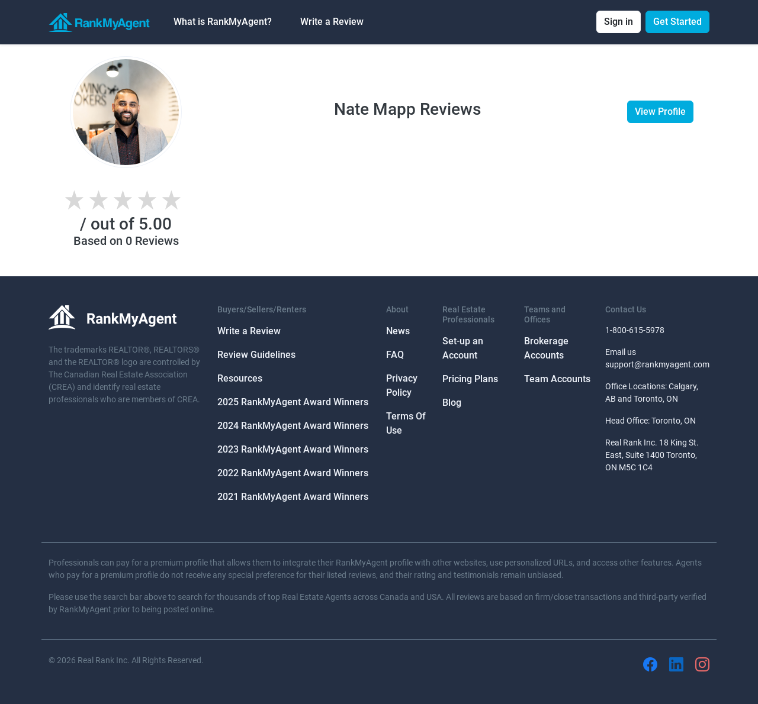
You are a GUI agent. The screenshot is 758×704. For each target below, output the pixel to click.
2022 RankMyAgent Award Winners (292, 473)
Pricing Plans (470, 379)
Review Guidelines (256, 354)
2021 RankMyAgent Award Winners (292, 496)
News (398, 331)
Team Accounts (557, 379)
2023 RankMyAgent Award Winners (292, 449)
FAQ (395, 354)
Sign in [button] (618, 21)
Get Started (677, 21)
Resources (239, 378)
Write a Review (332, 21)
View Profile (660, 111)
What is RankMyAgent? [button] (223, 21)
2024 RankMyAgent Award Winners (292, 425)
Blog (451, 402)
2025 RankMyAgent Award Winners (292, 402)
